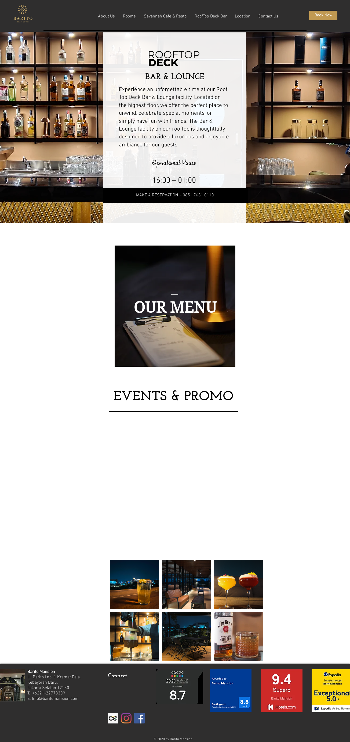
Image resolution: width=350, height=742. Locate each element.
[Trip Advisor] (113, 718)
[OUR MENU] (175, 307)
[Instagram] (126, 718)
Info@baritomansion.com (55, 698)
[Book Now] (323, 15)
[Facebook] (139, 718)
